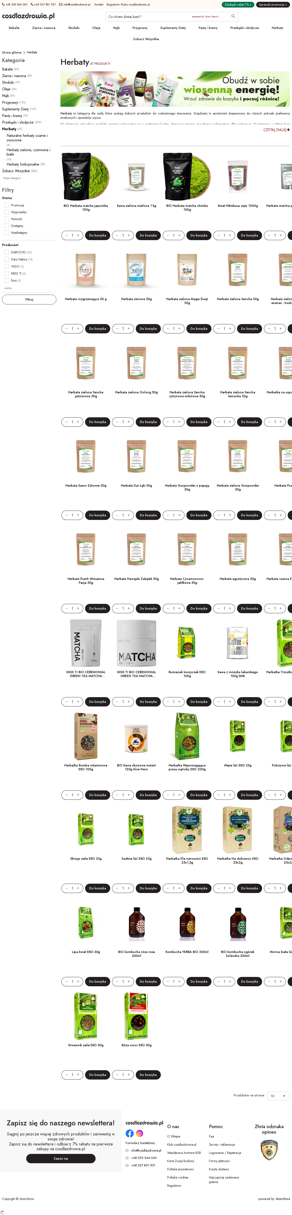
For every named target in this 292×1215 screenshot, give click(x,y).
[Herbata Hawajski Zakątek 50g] (136, 549)
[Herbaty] (32, 52)
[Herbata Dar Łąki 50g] (136, 456)
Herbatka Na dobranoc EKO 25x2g (237, 860)
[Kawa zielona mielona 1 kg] (136, 176)
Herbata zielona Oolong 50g (136, 392)
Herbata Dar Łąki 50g (136, 485)
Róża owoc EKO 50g (136, 1045)
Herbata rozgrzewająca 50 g (86, 299)
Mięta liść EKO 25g (237, 765)
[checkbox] (6, 205)
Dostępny (17, 225)
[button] (285, 1096)
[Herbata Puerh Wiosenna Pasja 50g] (85, 549)
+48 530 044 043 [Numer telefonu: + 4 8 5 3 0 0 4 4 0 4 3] (14, 5)
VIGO (15, 266)
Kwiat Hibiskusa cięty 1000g (238, 205)
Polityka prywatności (180, 1169)
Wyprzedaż (18, 212)
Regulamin (174, 1185)
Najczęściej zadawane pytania (224, 1179)
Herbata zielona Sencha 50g (238, 299)
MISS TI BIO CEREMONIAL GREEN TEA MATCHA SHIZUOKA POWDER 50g (136, 676)
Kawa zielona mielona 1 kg (136, 205)
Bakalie (14, 28)
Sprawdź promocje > (273, 4)
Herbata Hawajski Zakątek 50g (136, 578)
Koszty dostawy (219, 1169)
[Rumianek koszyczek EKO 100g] (187, 643)
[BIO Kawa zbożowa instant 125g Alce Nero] (136, 736)
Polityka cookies (177, 1177)
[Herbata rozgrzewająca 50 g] (85, 270)
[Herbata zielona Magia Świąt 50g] (187, 270)
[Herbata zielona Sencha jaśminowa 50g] (85, 363)
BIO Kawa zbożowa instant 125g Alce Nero (136, 767)
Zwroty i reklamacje (222, 1144)
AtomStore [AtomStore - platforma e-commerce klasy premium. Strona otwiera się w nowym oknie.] (283, 1199)
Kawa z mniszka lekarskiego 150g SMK (238, 674)
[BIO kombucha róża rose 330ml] (136, 922)
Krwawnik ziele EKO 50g (85, 1045)
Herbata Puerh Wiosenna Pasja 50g (86, 580)
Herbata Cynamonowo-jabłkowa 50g (187, 580)
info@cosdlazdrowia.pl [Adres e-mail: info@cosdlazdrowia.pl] (75, 5)
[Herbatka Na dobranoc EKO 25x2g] (237, 829)
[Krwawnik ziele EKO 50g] (85, 1016)
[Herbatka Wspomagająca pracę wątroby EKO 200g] (187, 736)
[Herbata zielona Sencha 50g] (237, 270)
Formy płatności (219, 1161)
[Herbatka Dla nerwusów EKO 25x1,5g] (187, 829)
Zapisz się (61, 1158)
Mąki (116, 28)
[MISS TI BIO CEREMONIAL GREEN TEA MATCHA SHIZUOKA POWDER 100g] (85, 643)
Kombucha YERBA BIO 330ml (187, 952)
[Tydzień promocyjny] (175, 89)
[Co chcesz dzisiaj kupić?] (172, 16)
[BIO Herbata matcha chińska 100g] (187, 176)
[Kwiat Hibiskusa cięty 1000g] (237, 176)
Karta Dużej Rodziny (180, 1161)
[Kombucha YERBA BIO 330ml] (187, 922)
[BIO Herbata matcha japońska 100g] (85, 176)
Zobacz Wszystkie (146, 39)
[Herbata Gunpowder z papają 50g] (187, 456)
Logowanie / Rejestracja (225, 1152)
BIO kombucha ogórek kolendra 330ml (237, 954)
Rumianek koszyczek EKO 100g (187, 674)
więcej (8, 288)
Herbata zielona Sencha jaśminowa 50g (85, 394)
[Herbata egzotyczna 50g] (237, 549)
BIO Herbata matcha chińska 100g (187, 207)
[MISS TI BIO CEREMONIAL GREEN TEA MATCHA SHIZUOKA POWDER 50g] (136, 643)
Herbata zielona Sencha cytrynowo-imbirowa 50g (187, 394)
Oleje (96, 28)
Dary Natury (19, 259)
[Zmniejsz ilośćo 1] (64, 235)
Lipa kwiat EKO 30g (86, 952)
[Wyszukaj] (233, 16)
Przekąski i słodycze (244, 28)
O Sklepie (173, 1136)
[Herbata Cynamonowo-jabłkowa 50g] (187, 549)
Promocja (17, 205)
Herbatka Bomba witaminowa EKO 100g (85, 767)
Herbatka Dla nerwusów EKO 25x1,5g (187, 860)
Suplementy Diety (173, 28)
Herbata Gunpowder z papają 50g (187, 487)
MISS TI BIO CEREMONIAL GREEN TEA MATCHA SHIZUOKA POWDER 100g (85, 676)
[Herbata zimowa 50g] (136, 270)
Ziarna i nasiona (43, 28)
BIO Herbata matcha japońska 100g (86, 207)
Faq (211, 1136)
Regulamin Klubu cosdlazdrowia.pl (128, 5)
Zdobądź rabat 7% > (238, 4)
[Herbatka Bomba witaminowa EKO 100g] (85, 736)
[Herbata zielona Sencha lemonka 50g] (237, 363)
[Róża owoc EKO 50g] (136, 1016)
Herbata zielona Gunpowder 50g (238, 487)
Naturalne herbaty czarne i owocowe (27, 138)
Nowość (16, 219)
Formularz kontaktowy (140, 1143)
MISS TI (16, 273)
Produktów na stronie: (249, 1095)
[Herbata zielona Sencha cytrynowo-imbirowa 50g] (187, 363)
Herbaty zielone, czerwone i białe (28, 152)
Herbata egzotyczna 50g (238, 578)
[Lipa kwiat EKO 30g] (85, 922)
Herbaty (277, 28)
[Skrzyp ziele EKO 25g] (85, 829)
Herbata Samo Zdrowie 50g (85, 485)
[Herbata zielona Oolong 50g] (136, 363)
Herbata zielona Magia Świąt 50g (187, 301)
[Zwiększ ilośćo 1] (80, 235)
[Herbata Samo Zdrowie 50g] (85, 456)
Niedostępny (19, 232)
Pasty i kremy (208, 28)
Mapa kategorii (12, 178)
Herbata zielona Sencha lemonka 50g (237, 394)
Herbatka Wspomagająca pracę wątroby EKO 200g (187, 767)
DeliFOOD (18, 252)
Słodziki (73, 28)
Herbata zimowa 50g (136, 299)
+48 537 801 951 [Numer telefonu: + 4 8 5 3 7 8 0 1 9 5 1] (43, 5)
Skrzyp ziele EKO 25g (86, 858)
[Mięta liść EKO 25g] (237, 736)
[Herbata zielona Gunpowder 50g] (237, 456)
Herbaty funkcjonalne (23, 164)
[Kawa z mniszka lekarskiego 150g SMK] (237, 643)
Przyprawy (140, 28)
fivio (14, 280)
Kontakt (98, 5)
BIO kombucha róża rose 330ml (136, 954)
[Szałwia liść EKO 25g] (136, 829)
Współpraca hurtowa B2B (184, 1152)
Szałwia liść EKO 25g (136, 858)
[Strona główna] (11, 52)
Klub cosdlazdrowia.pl (181, 1144)
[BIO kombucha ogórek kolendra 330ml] (237, 922)
